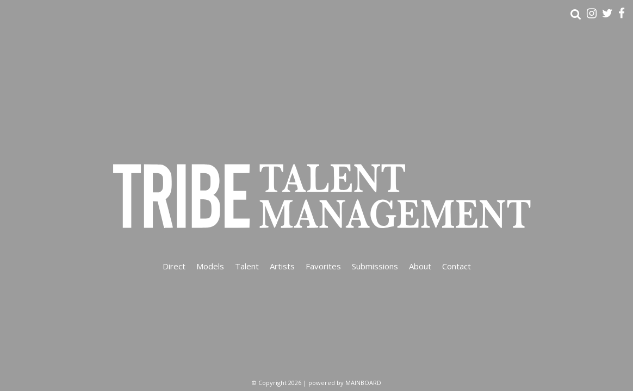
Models (210, 266)
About (420, 266)
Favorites (323, 266)
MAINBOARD (363, 383)
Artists (282, 266)
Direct (174, 266)
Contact (456, 266)
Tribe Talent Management (316, 195)
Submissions (375, 266)
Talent (247, 266)
